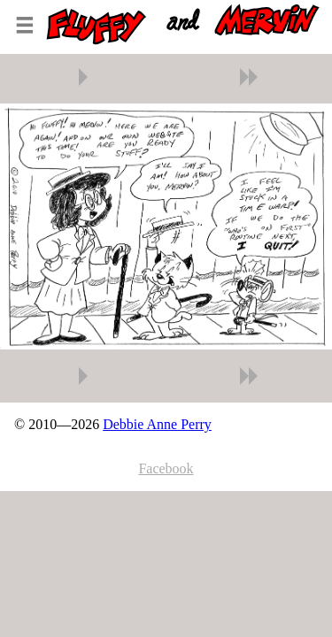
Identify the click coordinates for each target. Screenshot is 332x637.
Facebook (165, 468)
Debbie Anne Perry (157, 424)
